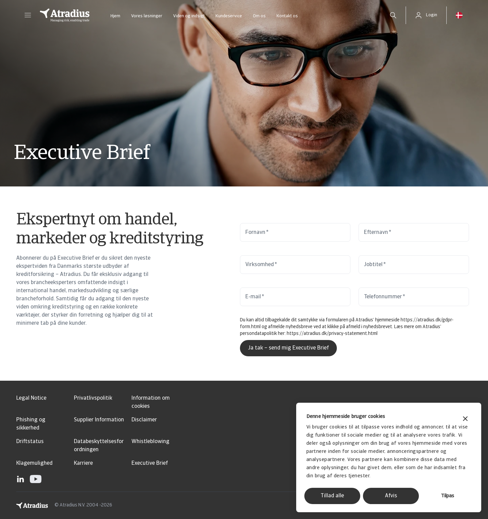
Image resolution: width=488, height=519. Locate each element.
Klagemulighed (34, 463)
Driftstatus (30, 441)
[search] (393, 15)
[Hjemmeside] (64, 15)
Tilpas (447, 496)
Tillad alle (332, 496)
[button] (27, 15)
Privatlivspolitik (93, 398)
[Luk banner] (465, 419)
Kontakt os (287, 16)
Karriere (83, 463)
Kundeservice (229, 16)
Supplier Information (99, 420)
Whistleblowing (150, 441)
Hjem (115, 16)
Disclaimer (144, 420)
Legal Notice (31, 398)
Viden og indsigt (189, 16)
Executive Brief (149, 463)
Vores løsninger (146, 16)
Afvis (391, 496)
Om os (259, 16)
